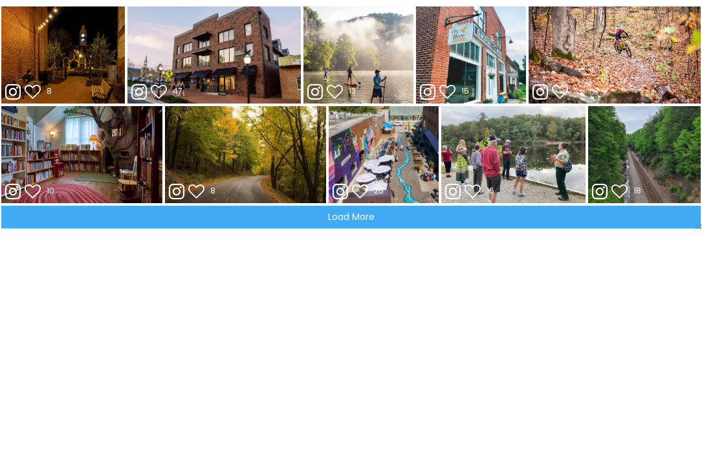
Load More (351, 216)
